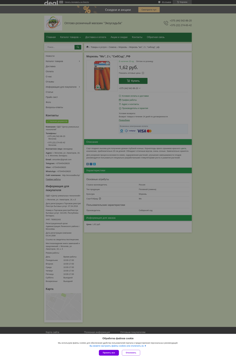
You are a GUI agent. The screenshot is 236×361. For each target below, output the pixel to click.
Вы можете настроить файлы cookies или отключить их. (117, 346)
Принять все (109, 353)
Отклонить (131, 353)
